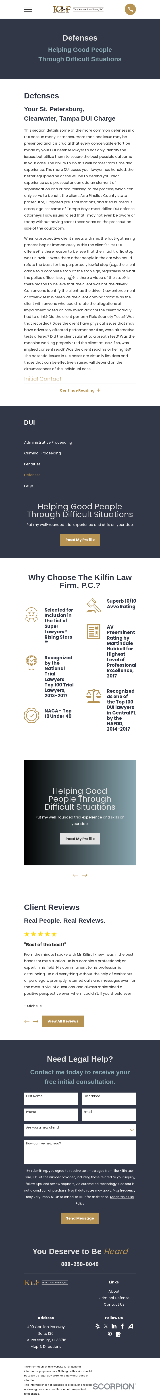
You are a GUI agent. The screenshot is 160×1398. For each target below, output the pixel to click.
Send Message (80, 1218)
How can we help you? (43, 1144)
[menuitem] (80, 442)
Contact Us (114, 1304)
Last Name (92, 1096)
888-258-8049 (80, 1264)
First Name (34, 1096)
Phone (31, 1112)
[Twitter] (105, 1326)
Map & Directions (46, 1347)
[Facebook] (122, 1326)
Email (88, 1112)
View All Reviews (63, 1021)
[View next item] (84, 875)
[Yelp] (97, 1326)
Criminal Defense (114, 1298)
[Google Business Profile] (118, 1335)
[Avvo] (130, 1326)
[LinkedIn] (114, 1326)
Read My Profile (80, 540)
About (114, 1291)
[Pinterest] (109, 1335)
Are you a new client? (43, 1128)
